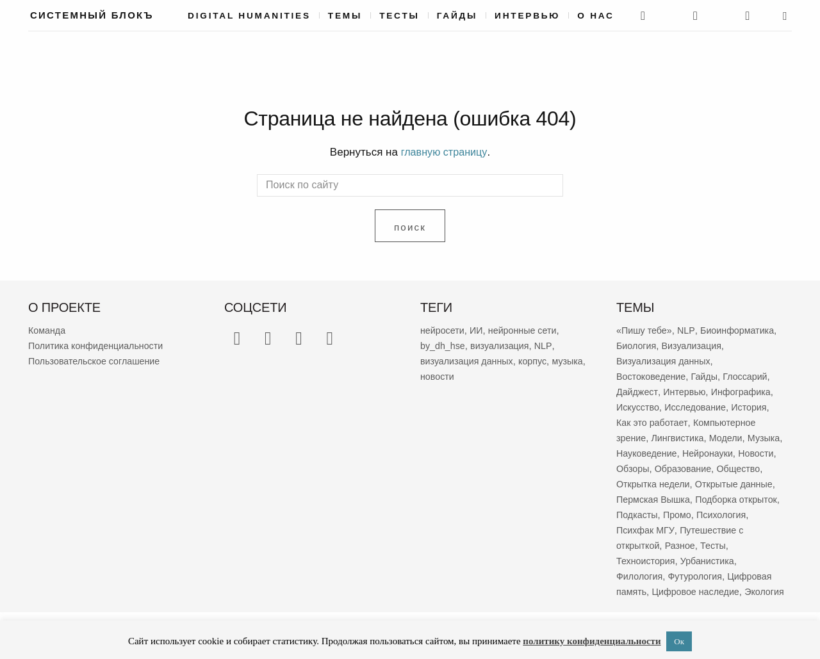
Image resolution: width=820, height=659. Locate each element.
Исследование (699, 406)
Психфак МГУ (739, 529)
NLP (689, 329)
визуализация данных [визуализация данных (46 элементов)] (469, 360)
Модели (731, 437)
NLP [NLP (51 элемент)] (548, 344)
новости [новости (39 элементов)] (476, 375)
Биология (637, 344)
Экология (637, 606)
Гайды (457, 15)
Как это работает (653, 421)
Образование (728, 467)
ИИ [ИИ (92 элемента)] (479, 329)
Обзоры (676, 467)
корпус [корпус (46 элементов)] (538, 360)
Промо (631, 529)
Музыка (633, 452)
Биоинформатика (741, 329)
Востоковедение (652, 375)
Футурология (698, 575)
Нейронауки (751, 452)
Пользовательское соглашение (97, 360)
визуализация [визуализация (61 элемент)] (503, 344)
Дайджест (637, 391)
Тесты (399, 15)
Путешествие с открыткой (674, 544)
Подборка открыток (659, 513)
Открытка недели (706, 483)
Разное (753, 544)
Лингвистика (680, 437)
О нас (595, 15)
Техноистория (679, 560)
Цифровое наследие (699, 590)
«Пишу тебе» (645, 329)
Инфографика (745, 391)
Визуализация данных (665, 360)
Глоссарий (751, 375)
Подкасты (729, 513)
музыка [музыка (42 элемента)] (436, 375)
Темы (345, 15)
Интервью (527, 15)
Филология (640, 575)
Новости (634, 467)
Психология (677, 529)
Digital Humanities (249, 15)
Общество (639, 483)
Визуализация (695, 344)
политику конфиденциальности (591, 641)
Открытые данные (657, 498)
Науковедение (687, 452)
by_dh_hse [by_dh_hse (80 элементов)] (443, 344)
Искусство (638, 406)
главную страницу (444, 152)
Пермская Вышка (742, 498)
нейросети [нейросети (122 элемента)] (443, 329)
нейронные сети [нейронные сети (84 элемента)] (527, 329)
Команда (47, 329)
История (755, 406)
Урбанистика (744, 560)
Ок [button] (679, 641)
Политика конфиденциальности (99, 344)
